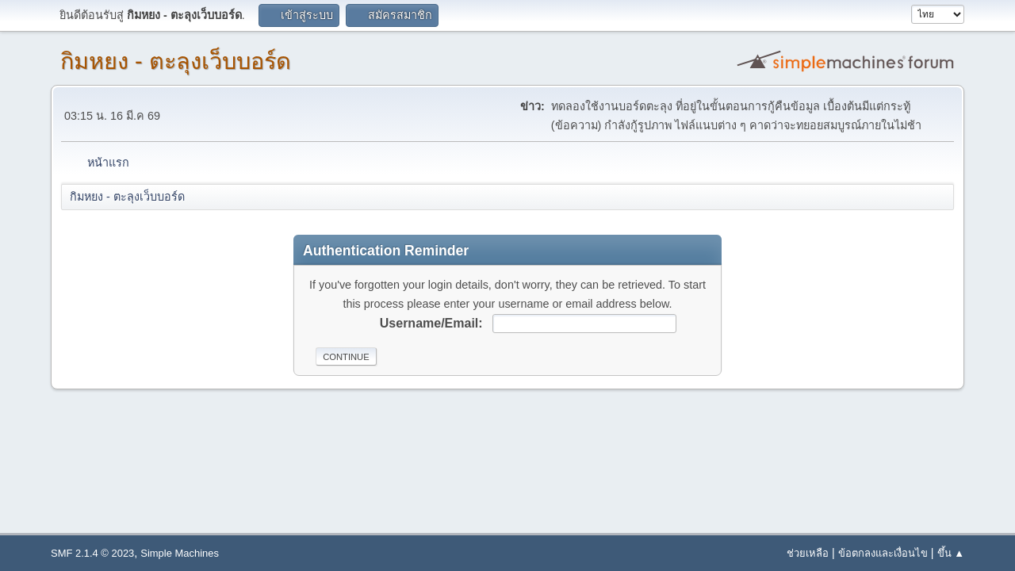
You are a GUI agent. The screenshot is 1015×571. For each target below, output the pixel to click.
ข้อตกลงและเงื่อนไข (883, 553)
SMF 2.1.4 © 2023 (92, 553)
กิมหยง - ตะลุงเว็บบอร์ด (175, 61)
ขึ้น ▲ (950, 553)
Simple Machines (179, 553)
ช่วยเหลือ (808, 553)
